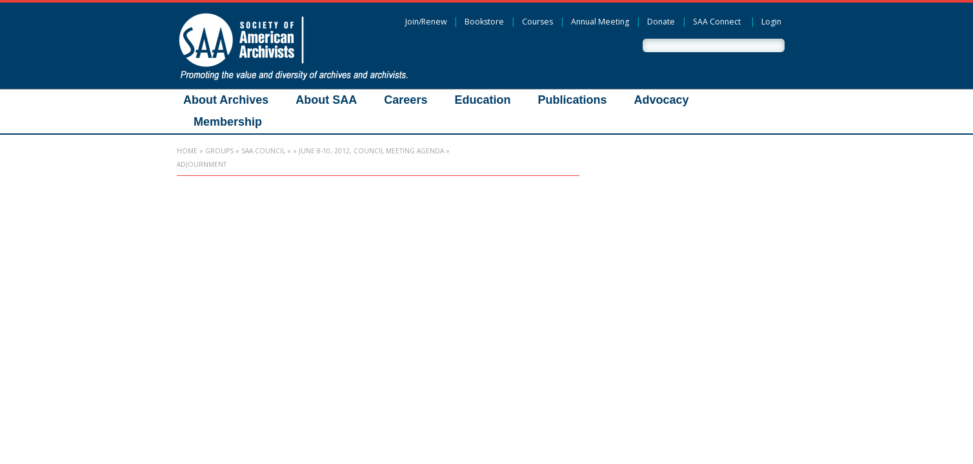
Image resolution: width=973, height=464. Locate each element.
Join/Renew (425, 21)
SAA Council (263, 150)
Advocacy (661, 99)
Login (771, 21)
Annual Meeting (600, 21)
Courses (537, 21)
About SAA (326, 99)
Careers (405, 99)
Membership (228, 121)
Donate (661, 21)
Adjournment (201, 164)
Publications (572, 99)
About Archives (225, 99)
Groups (219, 150)
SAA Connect (717, 21)
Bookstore (484, 21)
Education (482, 99)
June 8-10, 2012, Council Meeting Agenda (371, 150)
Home (187, 150)
